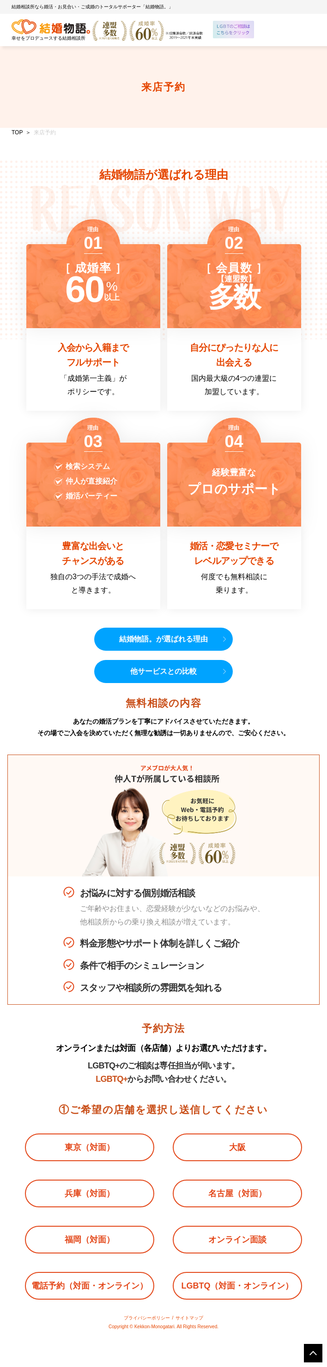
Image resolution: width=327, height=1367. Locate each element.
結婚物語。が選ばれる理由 (163, 639)
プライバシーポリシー (147, 1317)
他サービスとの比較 (163, 671)
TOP (17, 132)
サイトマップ (189, 1317)
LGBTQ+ (111, 1079)
